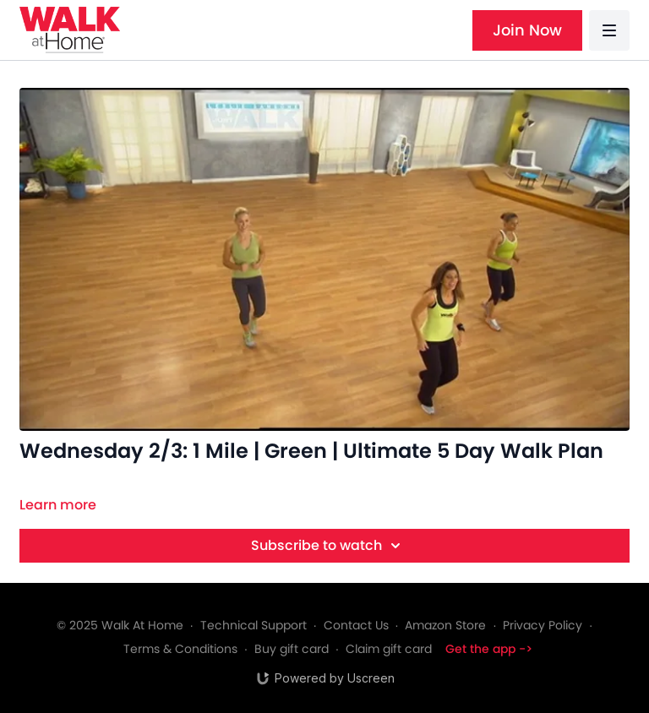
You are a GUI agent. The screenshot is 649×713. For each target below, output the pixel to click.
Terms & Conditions (180, 648)
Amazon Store (445, 625)
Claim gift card (389, 648)
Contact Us (356, 625)
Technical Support (253, 625)
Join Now (527, 30)
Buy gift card (291, 648)
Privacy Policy (542, 625)
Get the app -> (488, 648)
